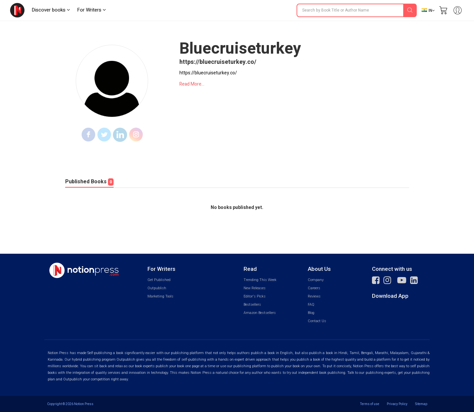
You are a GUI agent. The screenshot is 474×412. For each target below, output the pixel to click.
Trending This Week (260, 280)
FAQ (311, 304)
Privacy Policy (397, 404)
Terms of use (369, 404)
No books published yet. (237, 207)
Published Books (89, 182)
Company (316, 280)
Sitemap (421, 404)
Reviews (314, 296)
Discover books (51, 9)
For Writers (91, 9)
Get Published (159, 280)
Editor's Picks (255, 296)
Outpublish (156, 288)
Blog (311, 313)
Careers (314, 288)
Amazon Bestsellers (260, 313)
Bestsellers (252, 304)
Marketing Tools (160, 296)
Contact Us (317, 321)
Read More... (191, 84)
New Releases (255, 288)
